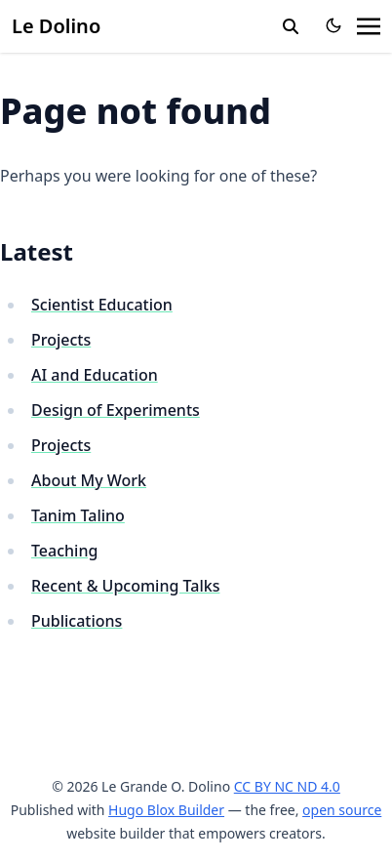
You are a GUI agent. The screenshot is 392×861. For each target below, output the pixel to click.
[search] (290, 26)
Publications (76, 621)
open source (341, 809)
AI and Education (94, 375)
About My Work (88, 480)
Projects (61, 339)
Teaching (64, 550)
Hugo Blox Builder (166, 809)
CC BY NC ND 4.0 (287, 786)
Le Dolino (56, 26)
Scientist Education (102, 304)
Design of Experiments (115, 410)
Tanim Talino (78, 515)
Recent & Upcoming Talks (125, 585)
